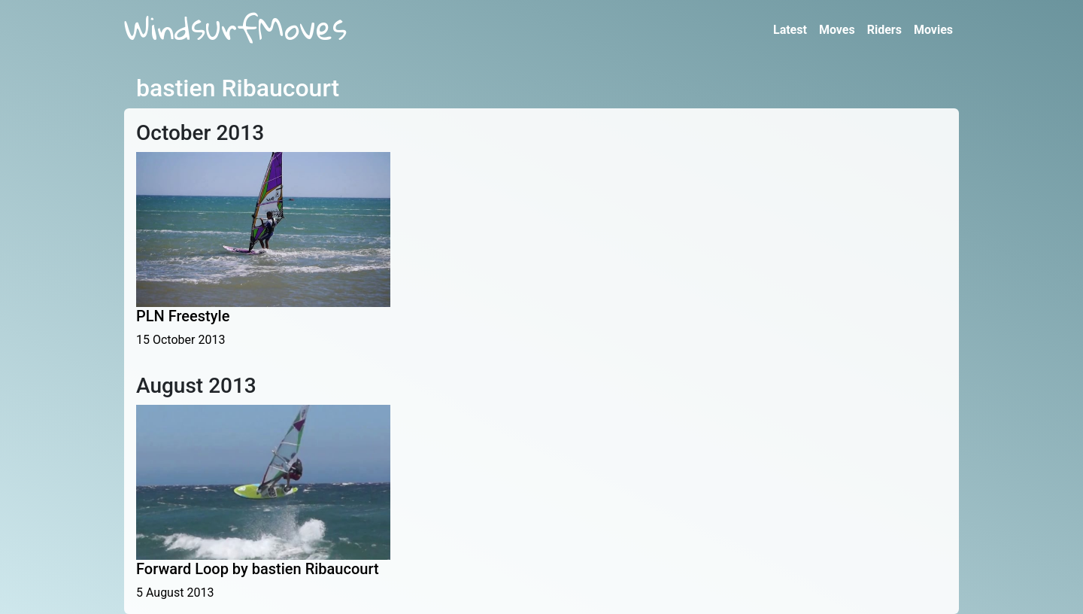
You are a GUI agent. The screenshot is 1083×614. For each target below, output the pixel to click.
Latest (790, 30)
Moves (837, 30)
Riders (884, 30)
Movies (933, 30)
